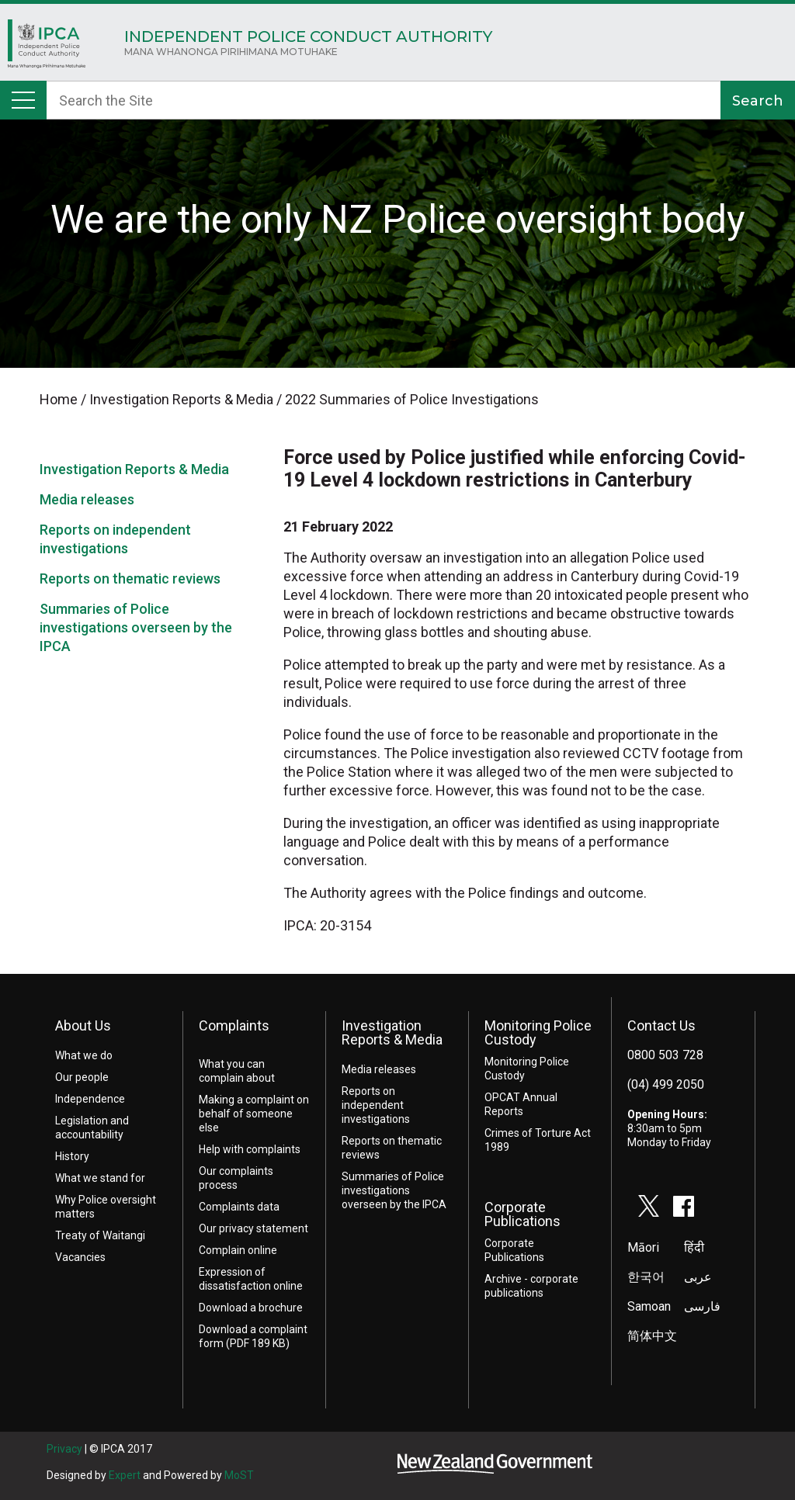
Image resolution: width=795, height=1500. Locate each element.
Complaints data (239, 1206)
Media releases (87, 499)
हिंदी (694, 1247)
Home (46, 47)
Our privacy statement (253, 1228)
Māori (643, 1247)
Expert (125, 1475)
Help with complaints (249, 1149)
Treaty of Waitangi (100, 1235)
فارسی (702, 1306)
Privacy (64, 1449)
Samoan (649, 1306)
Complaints (234, 1025)
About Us (83, 1025)
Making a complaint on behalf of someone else (254, 1113)
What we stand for (100, 1178)
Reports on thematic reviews (130, 578)
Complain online (238, 1250)
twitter (649, 1205)
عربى (698, 1277)
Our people (82, 1077)
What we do (84, 1055)
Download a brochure (251, 1307)
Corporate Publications (522, 1214)
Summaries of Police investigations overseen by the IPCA (136, 627)
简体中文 (652, 1336)
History (72, 1156)
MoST (239, 1475)
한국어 (646, 1277)
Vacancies (80, 1257)
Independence (90, 1099)
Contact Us (661, 1025)
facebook (684, 1205)
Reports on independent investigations (376, 1105)
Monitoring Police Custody (538, 1032)
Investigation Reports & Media (134, 469)
